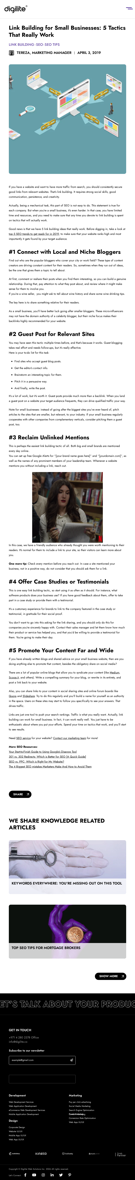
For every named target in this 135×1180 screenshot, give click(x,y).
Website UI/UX (15, 1131)
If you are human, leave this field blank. (32, 1070)
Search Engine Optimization (81, 1110)
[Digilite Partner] (14, 1153)
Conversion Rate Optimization (82, 1118)
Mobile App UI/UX (17, 1135)
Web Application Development (23, 1106)
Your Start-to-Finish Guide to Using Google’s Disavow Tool (43, 752)
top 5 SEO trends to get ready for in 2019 (34, 234)
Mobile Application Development (24, 1114)
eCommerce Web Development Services (27, 1110)
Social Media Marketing (79, 1106)
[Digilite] (16, 9)
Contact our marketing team (69, 738)
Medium (114, 672)
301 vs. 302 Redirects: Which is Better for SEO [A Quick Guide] (47, 757)
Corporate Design (17, 1127)
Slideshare (29, 696)
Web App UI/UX (16, 1139)
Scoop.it (14, 677)
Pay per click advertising (80, 1102)
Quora (12, 696)
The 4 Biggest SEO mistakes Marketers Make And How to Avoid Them (50, 767)
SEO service (23, 738)
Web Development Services (21, 1102)
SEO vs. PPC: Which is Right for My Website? (36, 762)
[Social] (28, 1175)
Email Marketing (76, 1114)
